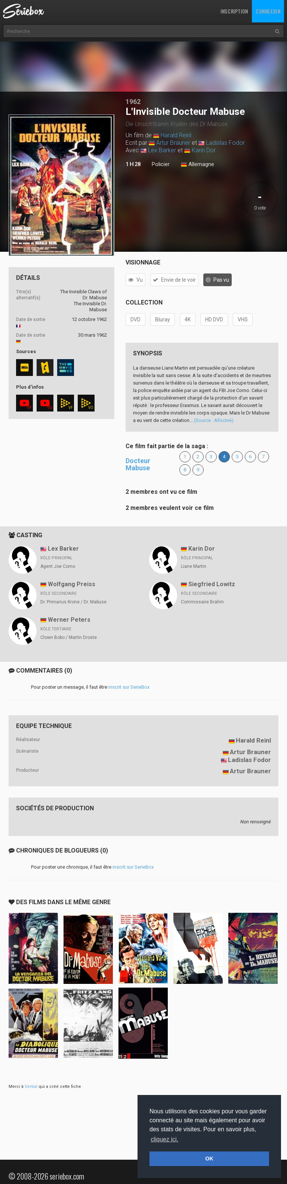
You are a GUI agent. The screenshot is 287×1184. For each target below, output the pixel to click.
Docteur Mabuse (138, 464)
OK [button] (209, 1159)
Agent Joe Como (57, 566)
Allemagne (197, 165)
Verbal (31, 1086)
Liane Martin (193, 566)
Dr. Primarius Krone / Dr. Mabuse (73, 602)
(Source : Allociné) (214, 420)
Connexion (268, 11)
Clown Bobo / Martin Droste (68, 637)
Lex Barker (162, 150)
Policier (161, 164)
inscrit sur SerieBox (128, 687)
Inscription (234, 11)
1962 (133, 101)
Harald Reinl (176, 135)
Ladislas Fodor (225, 142)
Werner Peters (69, 619)
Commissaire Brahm (202, 602)
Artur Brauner (173, 142)
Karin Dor (204, 150)
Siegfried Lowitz (211, 584)
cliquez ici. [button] (164, 1139)
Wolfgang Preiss (71, 584)
